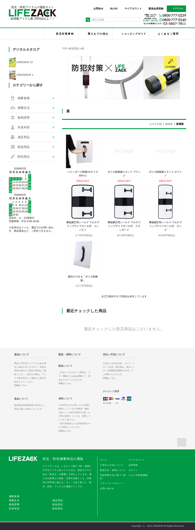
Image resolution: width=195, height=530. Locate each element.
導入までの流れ (98, 33)
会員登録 (133, 465)
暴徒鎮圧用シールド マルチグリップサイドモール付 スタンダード (124, 226)
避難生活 (24, 108)
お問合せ (98, 8)
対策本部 (24, 127)
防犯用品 (74, 48)
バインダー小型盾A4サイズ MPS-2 (83, 173)
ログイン (133, 470)
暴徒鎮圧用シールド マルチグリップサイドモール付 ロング (165, 226)
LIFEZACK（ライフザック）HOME (28, 34)
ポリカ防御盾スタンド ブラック (124, 173)
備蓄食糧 (24, 98)
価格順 (169, 124)
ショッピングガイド (133, 33)
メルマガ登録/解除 (138, 475)
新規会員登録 (156, 8)
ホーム (103, 460)
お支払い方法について (112, 465)
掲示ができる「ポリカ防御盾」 (83, 278)
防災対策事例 (65, 33)
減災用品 (24, 137)
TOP (64, 48)
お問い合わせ (107, 488)
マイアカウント (133, 8)
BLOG (114, 8)
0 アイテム (176, 8)
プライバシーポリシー (112, 483)
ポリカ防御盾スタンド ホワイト (165, 173)
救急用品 (24, 147)
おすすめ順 (155, 124)
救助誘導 (24, 117)
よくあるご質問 (168, 33)
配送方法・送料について (113, 470)
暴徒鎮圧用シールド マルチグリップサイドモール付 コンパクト (82, 226)
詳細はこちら (20, 385)
